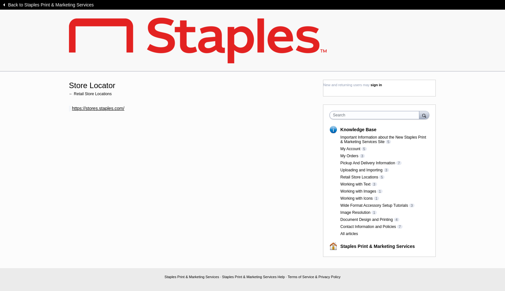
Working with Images (358, 191)
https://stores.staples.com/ (98, 108)
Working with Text (355, 184)
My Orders (349, 156)
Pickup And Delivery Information (367, 163)
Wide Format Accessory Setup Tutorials (374, 205)
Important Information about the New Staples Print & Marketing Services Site (383, 139)
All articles (349, 234)
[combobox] (376, 115)
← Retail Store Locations (90, 94)
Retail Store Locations (359, 177)
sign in (376, 85)
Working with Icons (356, 198)
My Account (350, 149)
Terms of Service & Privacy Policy (314, 277)
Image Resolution (355, 212)
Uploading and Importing (361, 170)
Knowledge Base (358, 129)
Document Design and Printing (366, 219)
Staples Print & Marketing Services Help (253, 277)
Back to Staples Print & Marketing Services (51, 4)
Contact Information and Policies (368, 226)
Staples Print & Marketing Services (377, 246)
